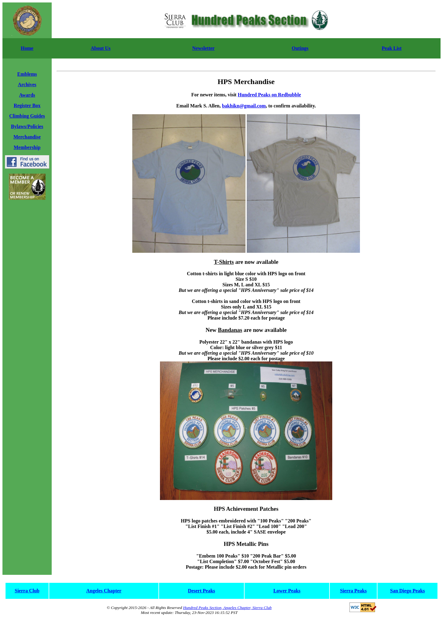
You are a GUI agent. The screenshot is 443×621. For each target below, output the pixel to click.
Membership (27, 147)
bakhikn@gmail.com (243, 105)
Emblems (27, 74)
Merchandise (27, 136)
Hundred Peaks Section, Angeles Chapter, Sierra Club (227, 607)
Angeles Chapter (103, 590)
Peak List (391, 48)
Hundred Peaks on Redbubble (269, 94)
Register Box (27, 105)
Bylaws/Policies (27, 126)
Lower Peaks (286, 590)
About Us (100, 48)
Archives (27, 84)
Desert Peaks (201, 590)
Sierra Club (27, 590)
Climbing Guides (27, 116)
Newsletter (203, 48)
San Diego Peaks (407, 590)
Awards (27, 95)
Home (27, 48)
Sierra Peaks (353, 590)
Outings (300, 48)
